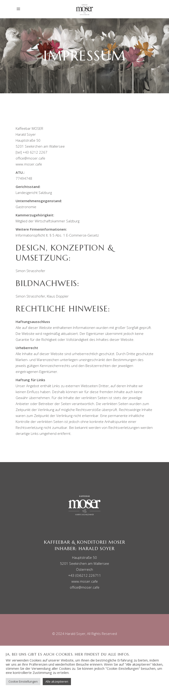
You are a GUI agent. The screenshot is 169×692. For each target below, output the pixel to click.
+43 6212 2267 (35, 152)
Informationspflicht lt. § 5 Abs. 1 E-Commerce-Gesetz (57, 235)
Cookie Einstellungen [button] (23, 681)
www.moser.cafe (29, 164)
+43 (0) (84, 575)
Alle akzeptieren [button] (56, 681)
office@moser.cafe (30, 158)
